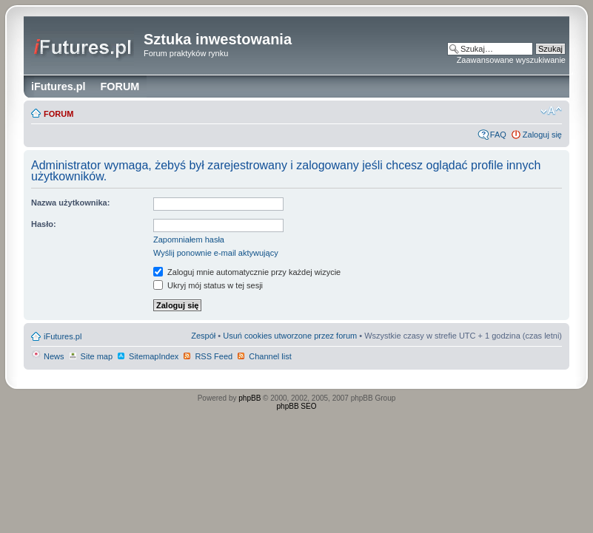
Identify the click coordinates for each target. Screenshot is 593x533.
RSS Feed (207, 356)
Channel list (264, 356)
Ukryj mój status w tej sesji (208, 285)
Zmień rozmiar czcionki (551, 111)
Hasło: (43, 224)
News (47, 356)
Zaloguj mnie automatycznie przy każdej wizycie (247, 272)
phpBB (249, 398)
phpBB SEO (297, 406)
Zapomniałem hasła (188, 239)
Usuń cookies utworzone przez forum (290, 335)
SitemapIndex (147, 356)
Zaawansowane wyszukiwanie (511, 59)
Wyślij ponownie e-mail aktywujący (215, 252)
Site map (90, 356)
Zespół (203, 335)
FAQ (498, 134)
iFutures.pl (62, 336)
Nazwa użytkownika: (70, 202)
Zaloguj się (542, 134)
